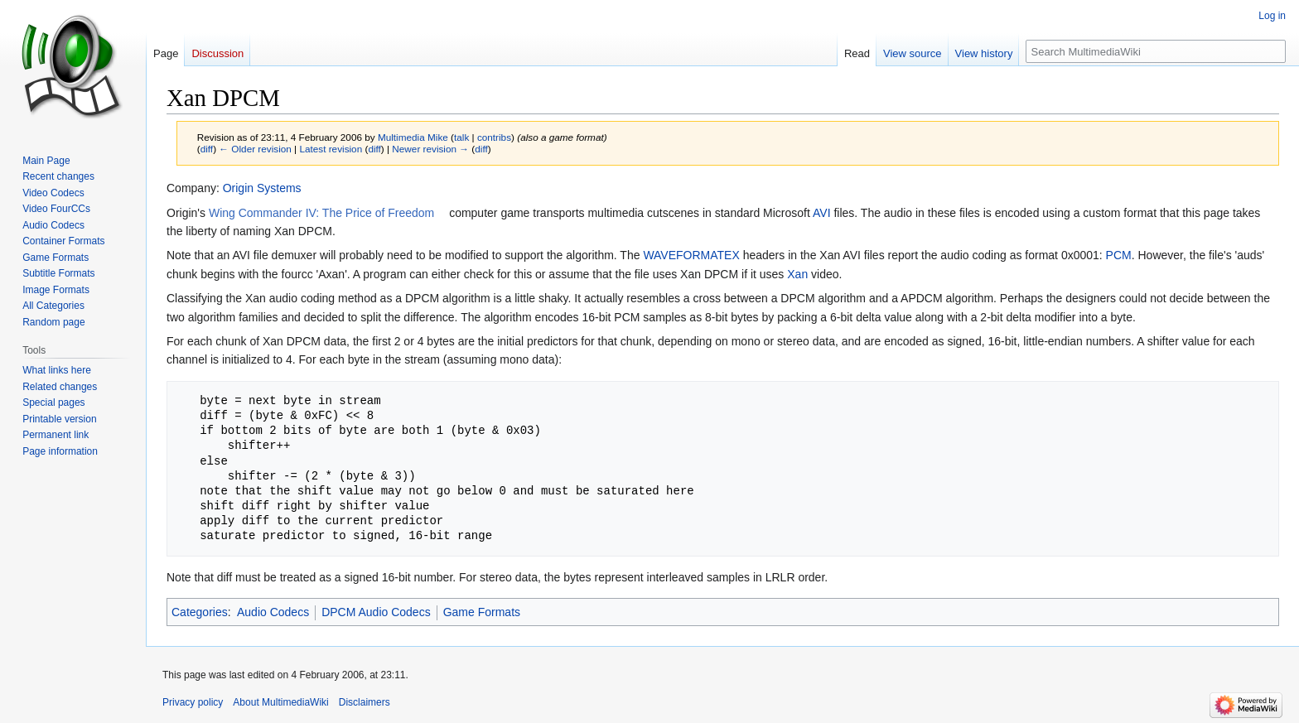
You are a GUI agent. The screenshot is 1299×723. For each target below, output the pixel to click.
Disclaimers (364, 702)
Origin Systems (262, 188)
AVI (822, 212)
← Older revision (255, 148)
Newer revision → (430, 148)
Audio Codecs (273, 612)
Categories (199, 612)
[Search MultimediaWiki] (1156, 51)
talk (461, 137)
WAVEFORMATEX (691, 255)
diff (206, 148)
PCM (1119, 255)
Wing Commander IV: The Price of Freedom (321, 212)
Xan (797, 274)
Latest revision (330, 148)
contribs (494, 137)
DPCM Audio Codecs (376, 612)
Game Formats (481, 612)
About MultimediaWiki (280, 702)
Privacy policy (192, 702)
